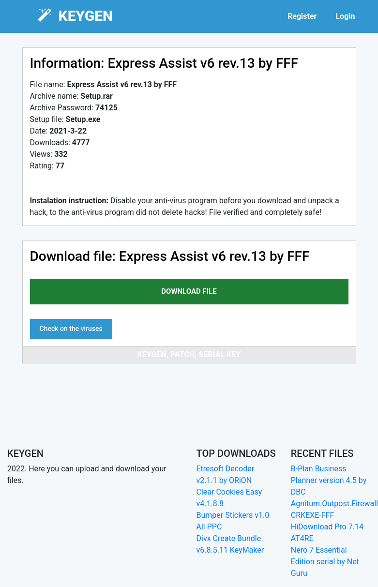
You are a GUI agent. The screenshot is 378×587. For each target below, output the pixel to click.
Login (345, 16)
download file (188, 291)
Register (302, 16)
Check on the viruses (71, 328)
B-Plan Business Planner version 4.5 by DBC (329, 480)
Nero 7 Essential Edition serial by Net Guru (325, 561)
